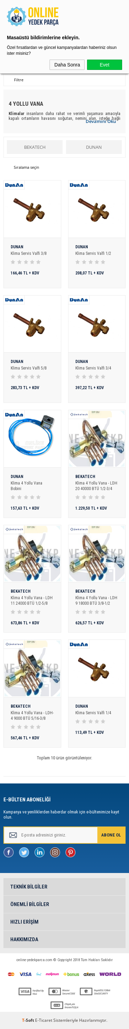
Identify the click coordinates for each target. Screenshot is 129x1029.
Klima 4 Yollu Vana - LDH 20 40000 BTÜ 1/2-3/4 (96, 486)
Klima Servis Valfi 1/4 (93, 712)
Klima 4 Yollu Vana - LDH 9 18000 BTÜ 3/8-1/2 (96, 600)
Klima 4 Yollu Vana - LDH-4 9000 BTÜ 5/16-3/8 (32, 715)
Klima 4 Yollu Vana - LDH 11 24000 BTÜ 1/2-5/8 (32, 600)
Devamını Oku (101, 121)
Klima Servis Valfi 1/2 (93, 253)
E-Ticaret (43, 1020)
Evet (104, 64)
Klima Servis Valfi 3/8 (28, 253)
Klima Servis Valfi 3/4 (93, 368)
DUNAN (94, 147)
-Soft (28, 1020)
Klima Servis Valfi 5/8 (28, 368)
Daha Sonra (67, 64)
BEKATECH (35, 147)
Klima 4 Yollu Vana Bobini (26, 486)
